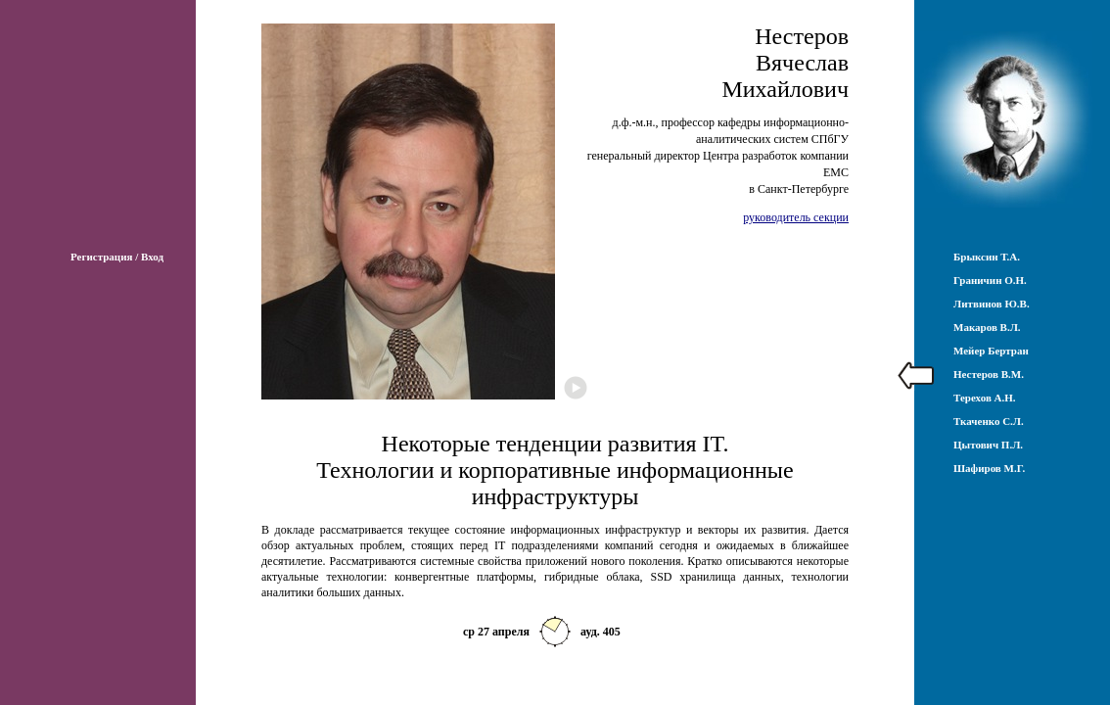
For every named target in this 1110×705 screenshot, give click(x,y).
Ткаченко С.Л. (988, 421)
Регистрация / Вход (116, 256)
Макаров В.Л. (987, 327)
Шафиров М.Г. (989, 468)
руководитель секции (796, 217)
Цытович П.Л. (988, 444)
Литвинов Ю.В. (991, 303)
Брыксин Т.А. (986, 256)
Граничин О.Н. (990, 280)
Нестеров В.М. (988, 374)
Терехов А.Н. (984, 397)
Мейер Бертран (991, 350)
